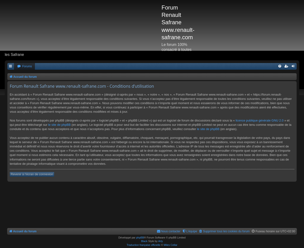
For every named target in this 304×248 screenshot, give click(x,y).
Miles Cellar (170, 244)
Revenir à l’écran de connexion (32, 174)
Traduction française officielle (143, 244)
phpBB (140, 237)
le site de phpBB (59, 124)
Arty (160, 241)
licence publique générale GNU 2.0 (260, 120)
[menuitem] (24, 66)
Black (144, 241)
